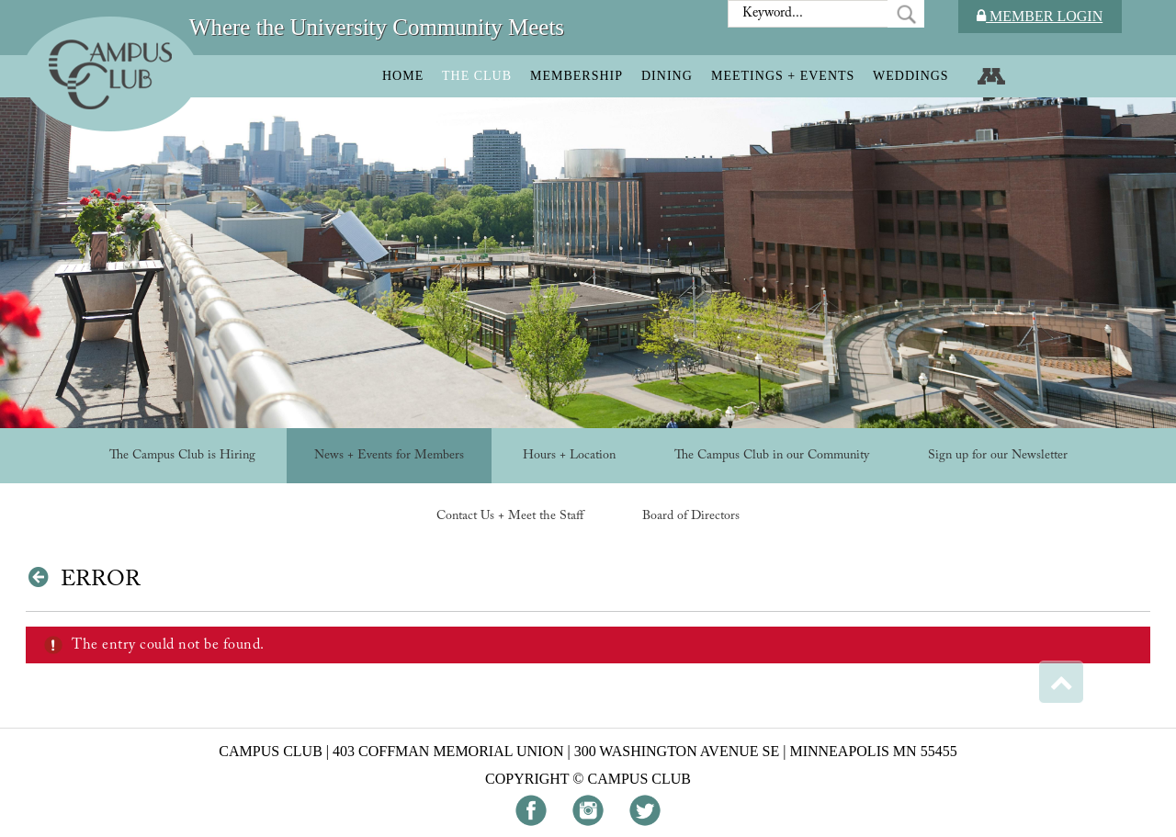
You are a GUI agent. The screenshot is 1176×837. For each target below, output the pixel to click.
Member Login (1039, 16)
